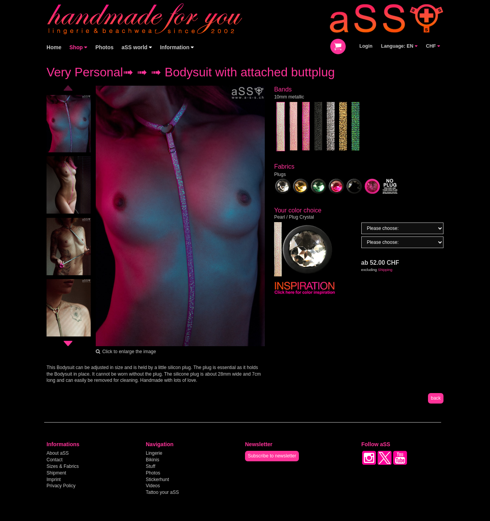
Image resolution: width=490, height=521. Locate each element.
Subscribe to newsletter (272, 456)
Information (177, 47)
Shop (78, 47)
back (435, 398)
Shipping (385, 269)
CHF (433, 46)
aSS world (137, 47)
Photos (104, 47)
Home (54, 47)
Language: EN (399, 46)
